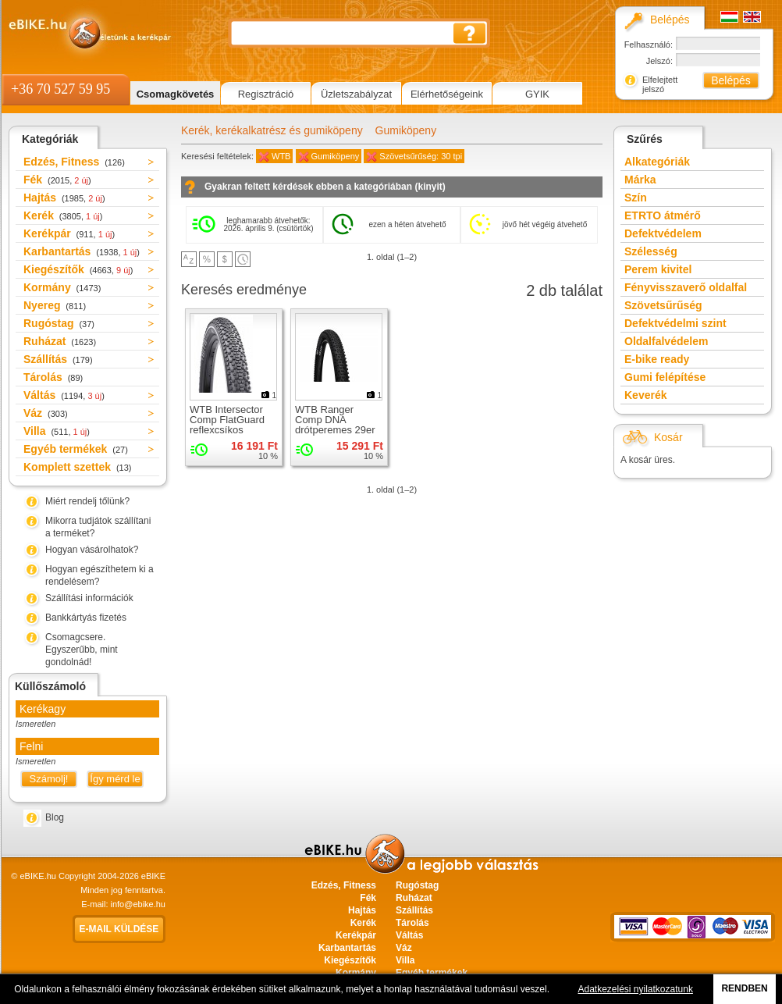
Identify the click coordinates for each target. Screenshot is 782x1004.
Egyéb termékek (75, 448)
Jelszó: (659, 61)
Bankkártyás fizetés (85, 617)
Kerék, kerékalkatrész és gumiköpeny (272, 130)
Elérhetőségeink (447, 94)
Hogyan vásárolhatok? (91, 549)
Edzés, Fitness (74, 161)
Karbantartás (81, 251)
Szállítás (58, 359)
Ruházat (59, 341)
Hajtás (64, 197)
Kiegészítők (78, 269)
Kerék (62, 215)
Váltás (64, 395)
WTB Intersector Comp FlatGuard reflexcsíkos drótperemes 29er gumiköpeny (230, 430)
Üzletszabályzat (356, 94)
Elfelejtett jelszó (659, 84)
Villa (56, 430)
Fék (57, 179)
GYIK (537, 94)
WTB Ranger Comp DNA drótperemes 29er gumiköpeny (335, 425)
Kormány (62, 287)
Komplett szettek (77, 466)
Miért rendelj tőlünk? (87, 501)
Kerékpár (69, 233)
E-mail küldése (119, 929)
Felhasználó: (648, 44)
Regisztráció (266, 94)
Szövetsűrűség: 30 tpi (420, 156)
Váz (45, 413)
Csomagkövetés (176, 94)
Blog (54, 817)
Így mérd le (115, 779)
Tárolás (53, 377)
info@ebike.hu (138, 904)
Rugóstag (58, 323)
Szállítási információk (89, 598)
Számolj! (49, 779)
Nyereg (54, 305)
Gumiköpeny (406, 130)
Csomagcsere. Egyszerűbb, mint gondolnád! (81, 650)
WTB (281, 156)
